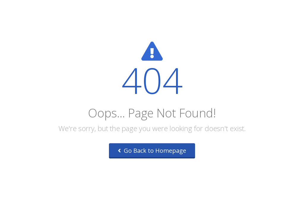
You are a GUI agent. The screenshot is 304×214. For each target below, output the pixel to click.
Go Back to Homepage (152, 151)
